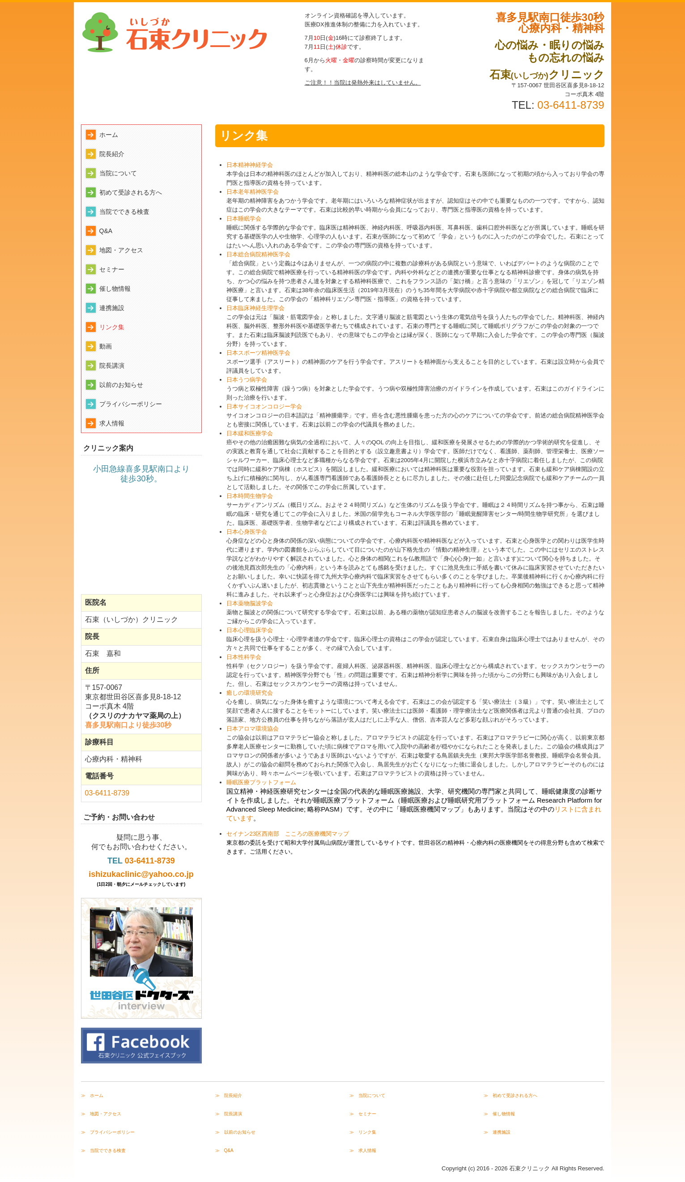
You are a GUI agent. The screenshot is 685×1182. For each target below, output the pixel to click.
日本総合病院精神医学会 (258, 254)
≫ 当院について (367, 1095)
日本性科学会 (243, 657)
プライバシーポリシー (130, 404)
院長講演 (111, 365)
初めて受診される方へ (130, 192)
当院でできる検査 (124, 211)
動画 (105, 346)
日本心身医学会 (246, 531)
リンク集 (111, 327)
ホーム (108, 134)
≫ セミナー (362, 1113)
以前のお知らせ (121, 384)
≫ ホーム (92, 1095)
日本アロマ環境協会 (252, 728)
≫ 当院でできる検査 (103, 1150)
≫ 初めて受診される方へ (510, 1095)
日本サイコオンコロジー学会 (264, 406)
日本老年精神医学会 (252, 191)
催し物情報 (115, 288)
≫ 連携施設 (497, 1132)
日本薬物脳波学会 (249, 603)
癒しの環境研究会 (249, 692)
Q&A (106, 230)
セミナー (111, 269)
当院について (118, 173)
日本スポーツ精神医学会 (258, 352)
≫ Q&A (224, 1150)
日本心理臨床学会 (249, 630)
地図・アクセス (121, 250)
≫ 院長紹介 (228, 1095)
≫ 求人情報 (362, 1150)
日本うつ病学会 (246, 379)
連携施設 (111, 307)
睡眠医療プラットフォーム (261, 782)
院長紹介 (111, 153)
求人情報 (111, 423)
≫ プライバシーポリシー (108, 1132)
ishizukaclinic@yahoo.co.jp (141, 874)
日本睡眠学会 (243, 218)
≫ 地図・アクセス (101, 1113)
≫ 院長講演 (228, 1113)
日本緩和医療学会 (249, 433)
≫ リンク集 (362, 1132)
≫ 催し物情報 (499, 1113)
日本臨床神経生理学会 (255, 308)
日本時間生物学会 (249, 496)
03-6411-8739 (570, 105)
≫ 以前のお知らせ (235, 1132)
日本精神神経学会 (249, 165)
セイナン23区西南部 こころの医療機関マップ (287, 833)
